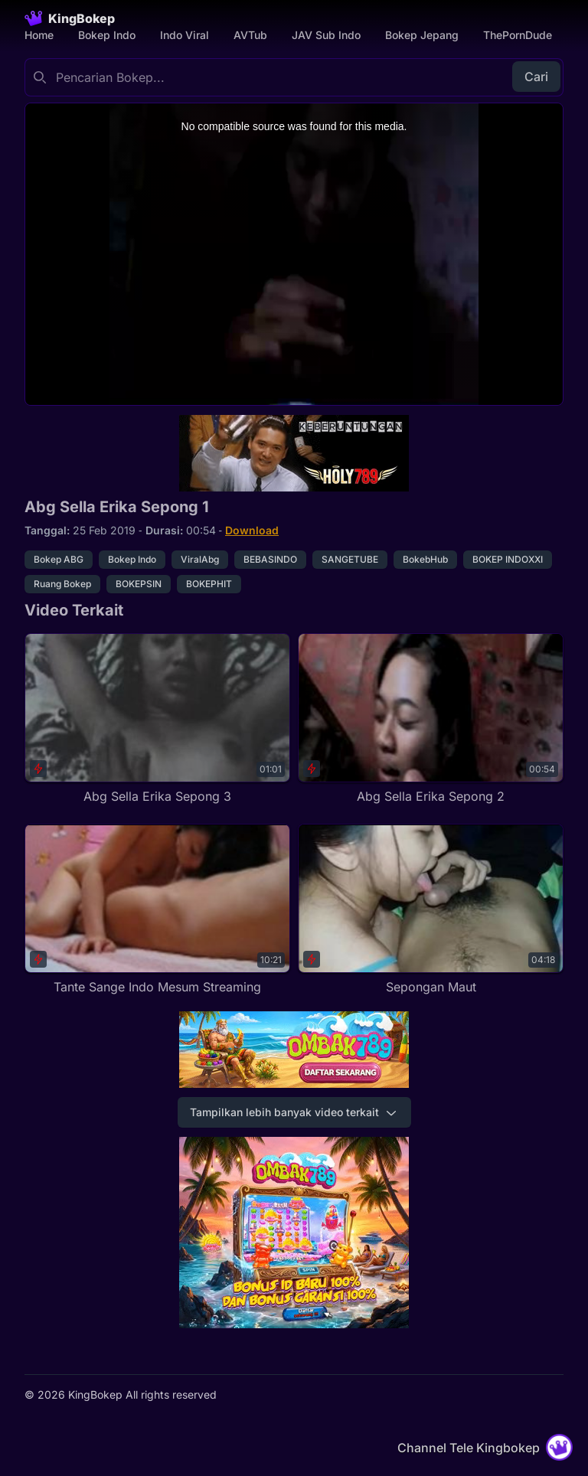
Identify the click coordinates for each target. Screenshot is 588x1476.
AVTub (250, 34)
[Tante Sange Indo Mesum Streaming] (157, 910)
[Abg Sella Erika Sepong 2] (431, 719)
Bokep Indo (107, 34)
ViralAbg (200, 559)
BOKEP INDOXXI (507, 559)
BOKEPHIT (209, 583)
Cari (536, 76)
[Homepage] (69, 18)
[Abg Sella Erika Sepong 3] (157, 719)
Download (252, 530)
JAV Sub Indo (326, 34)
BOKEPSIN (139, 583)
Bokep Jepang (422, 34)
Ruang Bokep (62, 583)
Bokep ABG (58, 559)
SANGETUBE (350, 559)
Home (39, 34)
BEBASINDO (270, 559)
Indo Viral (184, 34)
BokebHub (425, 559)
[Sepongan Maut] (431, 910)
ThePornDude (517, 34)
